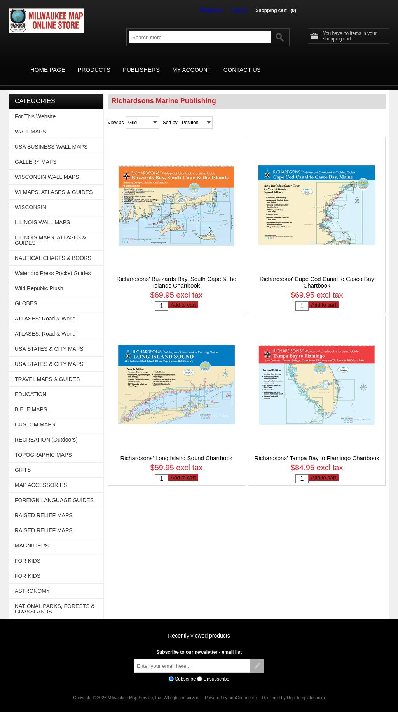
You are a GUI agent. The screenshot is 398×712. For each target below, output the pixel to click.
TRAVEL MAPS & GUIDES (47, 370)
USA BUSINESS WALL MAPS (51, 138)
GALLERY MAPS (36, 153)
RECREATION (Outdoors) (46, 431)
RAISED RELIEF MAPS (44, 506)
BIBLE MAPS (31, 400)
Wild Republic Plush (39, 279)
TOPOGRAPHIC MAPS (43, 446)
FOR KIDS (27, 552)
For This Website (35, 107)
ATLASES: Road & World (45, 310)
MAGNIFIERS (32, 537)
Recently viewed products (199, 627)
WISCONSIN (30, 198)
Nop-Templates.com (306, 688)
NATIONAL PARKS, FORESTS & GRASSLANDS (55, 600)
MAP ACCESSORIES (41, 476)
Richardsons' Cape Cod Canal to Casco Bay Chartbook (317, 273)
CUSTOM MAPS (35, 415)
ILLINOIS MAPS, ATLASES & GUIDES (50, 231)
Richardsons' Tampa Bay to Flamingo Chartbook (317, 453)
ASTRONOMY (32, 582)
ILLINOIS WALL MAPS (42, 213)
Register (217, 10)
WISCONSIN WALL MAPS (47, 168)
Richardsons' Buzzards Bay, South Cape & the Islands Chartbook (177, 273)
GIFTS (23, 461)
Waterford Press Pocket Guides (53, 264)
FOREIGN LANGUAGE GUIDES (54, 491)
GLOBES (26, 294)
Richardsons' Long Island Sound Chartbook (176, 453)
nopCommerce (243, 688)
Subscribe (185, 670)
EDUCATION (30, 385)
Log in (241, 10)
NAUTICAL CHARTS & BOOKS (53, 249)
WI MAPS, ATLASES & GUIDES (54, 183)
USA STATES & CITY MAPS (49, 340)
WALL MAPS (30, 123)
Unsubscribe (216, 670)
